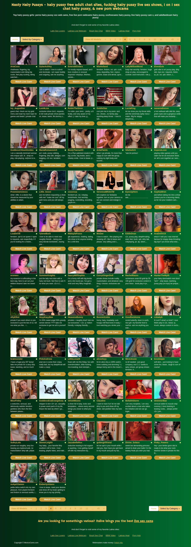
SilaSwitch (130, 150)
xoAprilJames (17, 484)
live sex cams (143, 521)
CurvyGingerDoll (105, 275)
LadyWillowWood (134, 66)
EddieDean (130, 233)
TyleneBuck (45, 233)
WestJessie (131, 359)
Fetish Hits (118, 543)
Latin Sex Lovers (57, 31)
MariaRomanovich (48, 150)
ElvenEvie (159, 66)
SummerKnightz (47, 275)
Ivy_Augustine (17, 108)
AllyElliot (14, 317)
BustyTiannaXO (75, 150)
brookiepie (159, 359)
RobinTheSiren (75, 108)
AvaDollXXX (160, 233)
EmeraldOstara (75, 66)
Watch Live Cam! (23, 81)
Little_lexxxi (45, 192)
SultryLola (15, 442)
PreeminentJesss (19, 192)
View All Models (93, 39)
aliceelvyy (102, 359)
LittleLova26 (74, 359)
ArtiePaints (102, 150)
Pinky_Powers (161, 442)
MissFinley (15, 401)
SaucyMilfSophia (76, 275)
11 (161, 39)
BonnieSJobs (103, 317)
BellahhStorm (132, 401)
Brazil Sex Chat (96, 31)
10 (155, 39)
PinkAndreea (45, 359)
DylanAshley (45, 66)
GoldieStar (102, 108)
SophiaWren (160, 192)
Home (15, 39)
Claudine (101, 401)
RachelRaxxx (131, 275)
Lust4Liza (44, 108)
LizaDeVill (15, 233)
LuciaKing (130, 108)
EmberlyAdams (46, 484)
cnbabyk (158, 317)
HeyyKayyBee (46, 317)
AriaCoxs (15, 66)
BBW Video (110, 31)
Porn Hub (136, 31)
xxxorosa (72, 192)
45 (172, 39)
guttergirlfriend (104, 442)
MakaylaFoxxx (75, 233)
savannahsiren (161, 108)
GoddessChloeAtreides (22, 150)
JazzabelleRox (75, 442)
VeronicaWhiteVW (105, 192)
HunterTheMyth (162, 275)
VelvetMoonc (74, 401)
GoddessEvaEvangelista (51, 401)
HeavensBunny (75, 317)
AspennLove (160, 150)
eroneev (14, 275)
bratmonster (16, 359)
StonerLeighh (46, 442)
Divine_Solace (132, 442)
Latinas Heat (123, 31)
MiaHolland (102, 66)
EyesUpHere (131, 192)
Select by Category (32, 39)
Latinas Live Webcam (77, 31)
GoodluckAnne (132, 317)
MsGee (100, 233)
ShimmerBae (160, 401)
